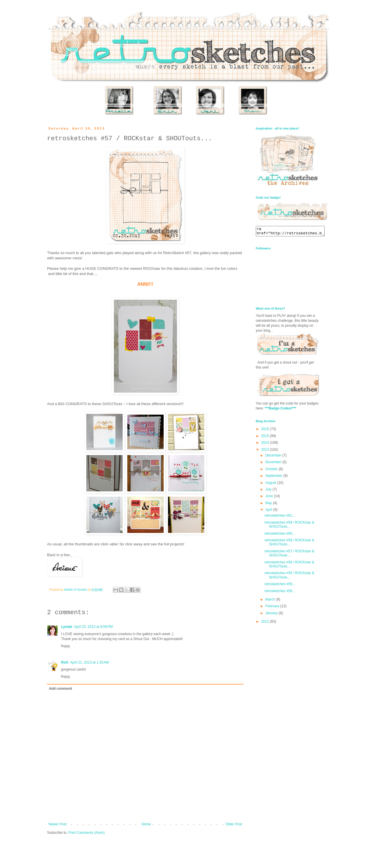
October (272, 471)
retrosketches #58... (279, 593)
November (273, 464)
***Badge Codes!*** (280, 410)
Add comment (60, 689)
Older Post (234, 824)
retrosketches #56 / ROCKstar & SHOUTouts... (289, 566)
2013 (265, 451)
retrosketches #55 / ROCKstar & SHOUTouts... (289, 577)
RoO (64, 662)
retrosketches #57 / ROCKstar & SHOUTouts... (289, 555)
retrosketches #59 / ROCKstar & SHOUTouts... (289, 526)
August (271, 484)
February (272, 608)
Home (146, 824)
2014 (265, 444)
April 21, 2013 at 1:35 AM (89, 662)
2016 (265, 431)
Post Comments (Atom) (86, 833)
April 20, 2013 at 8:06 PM (93, 627)
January (272, 615)
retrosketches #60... (279, 535)
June (269, 498)
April (269, 511)
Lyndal (66, 627)
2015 (265, 438)
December (273, 457)
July (269, 491)
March (270, 601)
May (269, 505)
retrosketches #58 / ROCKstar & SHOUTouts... (289, 544)
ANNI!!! (145, 284)
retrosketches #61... (279, 517)
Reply (65, 646)
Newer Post (58, 824)
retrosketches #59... (279, 586)
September (274, 477)
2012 (265, 623)
